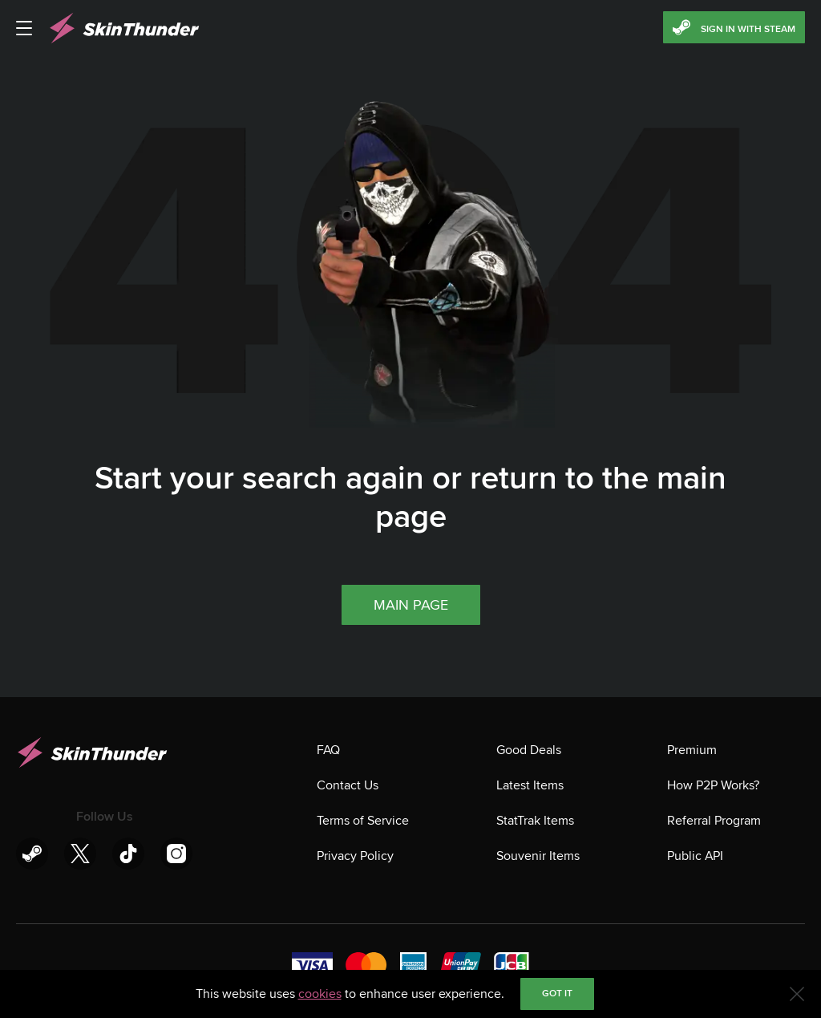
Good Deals (528, 750)
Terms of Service (363, 821)
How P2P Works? (713, 785)
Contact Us (347, 785)
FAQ (328, 750)
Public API (695, 856)
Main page (411, 605)
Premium (692, 750)
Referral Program (714, 821)
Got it (557, 994)
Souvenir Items (538, 856)
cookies (320, 994)
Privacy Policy (355, 856)
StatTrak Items (535, 821)
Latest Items (530, 785)
